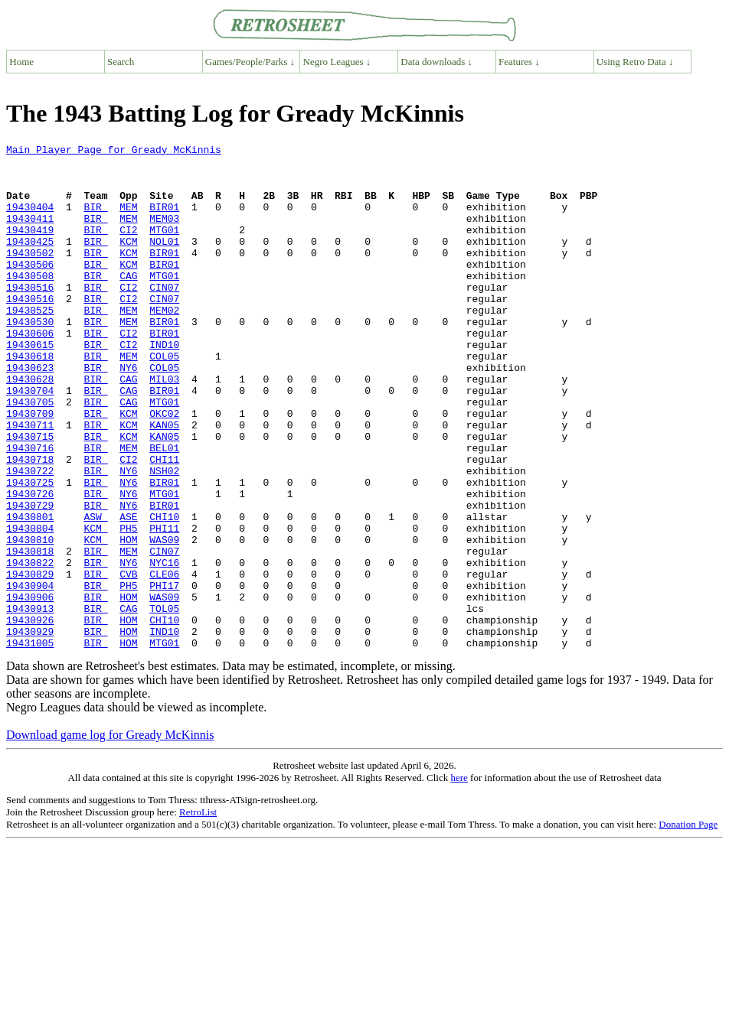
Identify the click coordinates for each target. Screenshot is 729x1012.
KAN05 (164, 482)
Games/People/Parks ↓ (250, 61)
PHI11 (164, 606)
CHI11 (164, 523)
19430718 (30, 523)
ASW (95, 592)
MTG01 (164, 248)
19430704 (30, 440)
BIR (95, 220)
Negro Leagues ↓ (337, 61)
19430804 (30, 606)
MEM (128, 220)
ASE (128, 592)
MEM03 (164, 234)
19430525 (30, 344)
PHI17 (164, 675)
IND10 (164, 385)
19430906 (30, 688)
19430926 (30, 716)
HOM (128, 619)
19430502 (30, 275)
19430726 (30, 564)
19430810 (30, 619)
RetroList (198, 913)
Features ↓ (519, 61)
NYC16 (164, 647)
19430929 (30, 730)
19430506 (30, 289)
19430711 (30, 482)
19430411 (30, 234)
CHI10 (164, 592)
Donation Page (688, 925)
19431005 (30, 743)
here (458, 878)
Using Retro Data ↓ (635, 61)
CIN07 (164, 317)
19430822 (30, 647)
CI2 (128, 248)
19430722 (30, 537)
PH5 (128, 606)
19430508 (30, 303)
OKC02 (164, 468)
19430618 (30, 399)
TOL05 (164, 702)
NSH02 (164, 537)
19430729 (30, 578)
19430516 (30, 317)
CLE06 (164, 661)
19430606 (30, 372)
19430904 (30, 675)
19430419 (30, 248)
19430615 (30, 385)
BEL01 (164, 509)
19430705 (30, 454)
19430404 (30, 220)
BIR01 (164, 220)
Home (21, 61)
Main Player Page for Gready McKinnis (113, 151)
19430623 (30, 413)
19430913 (30, 702)
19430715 (30, 496)
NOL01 (164, 261)
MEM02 (164, 344)
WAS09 (164, 619)
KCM (128, 261)
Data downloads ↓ (436, 61)
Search (120, 61)
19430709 (30, 468)
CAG (128, 303)
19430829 (30, 661)
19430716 (30, 509)
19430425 (30, 261)
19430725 (30, 551)
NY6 (128, 413)
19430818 (30, 633)
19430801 (30, 592)
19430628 (30, 427)
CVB (128, 661)
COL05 (164, 399)
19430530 (30, 358)
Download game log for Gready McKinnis (110, 835)
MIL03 (164, 427)
